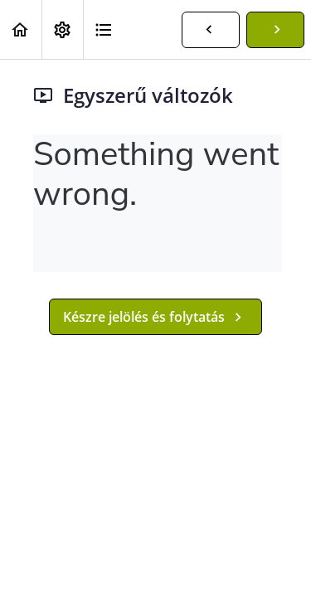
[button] (20, 29)
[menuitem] (62, 29)
